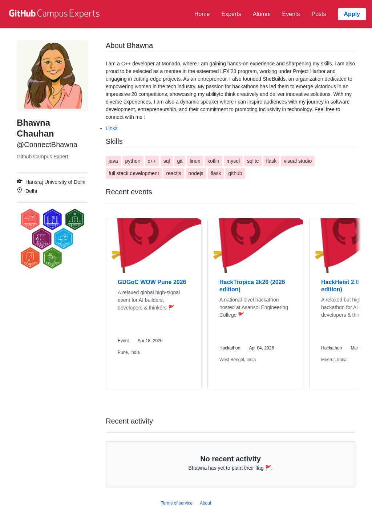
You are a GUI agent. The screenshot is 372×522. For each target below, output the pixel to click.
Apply (352, 14)
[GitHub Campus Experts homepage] (55, 14)
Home (202, 14)
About (205, 503)
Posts (319, 14)
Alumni (262, 14)
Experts (231, 14)
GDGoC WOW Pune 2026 (152, 282)
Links (112, 128)
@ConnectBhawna (47, 145)
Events (291, 14)
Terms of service (177, 503)
